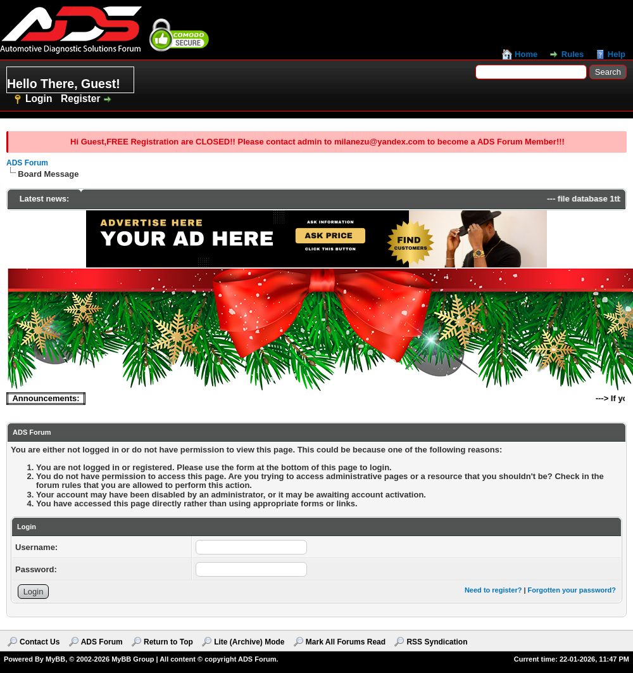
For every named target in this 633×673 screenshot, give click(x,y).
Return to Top (168, 642)
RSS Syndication (436, 642)
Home (526, 54)
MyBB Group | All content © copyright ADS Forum (193, 659)
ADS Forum (27, 162)
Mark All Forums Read (345, 642)
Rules (572, 54)
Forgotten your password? (572, 590)
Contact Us (40, 642)
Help (616, 54)
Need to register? (493, 590)
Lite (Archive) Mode (249, 642)
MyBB (55, 659)
